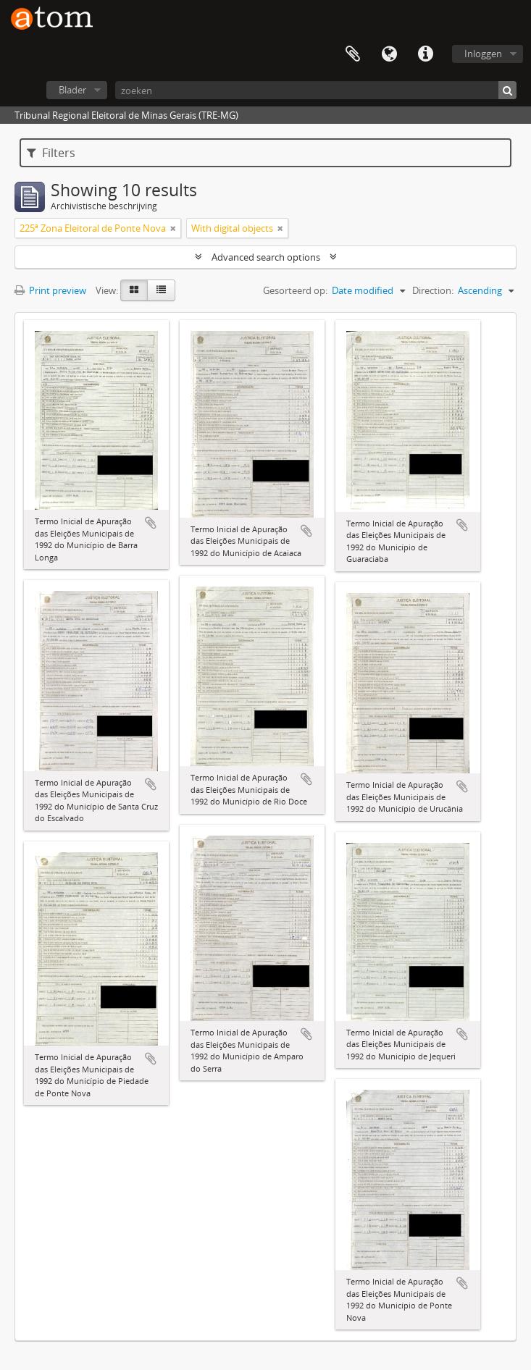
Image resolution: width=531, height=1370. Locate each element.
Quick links (425, 54)
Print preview (50, 290)
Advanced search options (265, 257)
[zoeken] (316, 90)
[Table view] (161, 290)
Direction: (432, 290)
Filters (51, 153)
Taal (389, 54)
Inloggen (483, 53)
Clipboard (353, 54)
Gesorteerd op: (295, 290)
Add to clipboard (150, 523)
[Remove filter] (173, 228)
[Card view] (134, 290)
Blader (72, 89)
